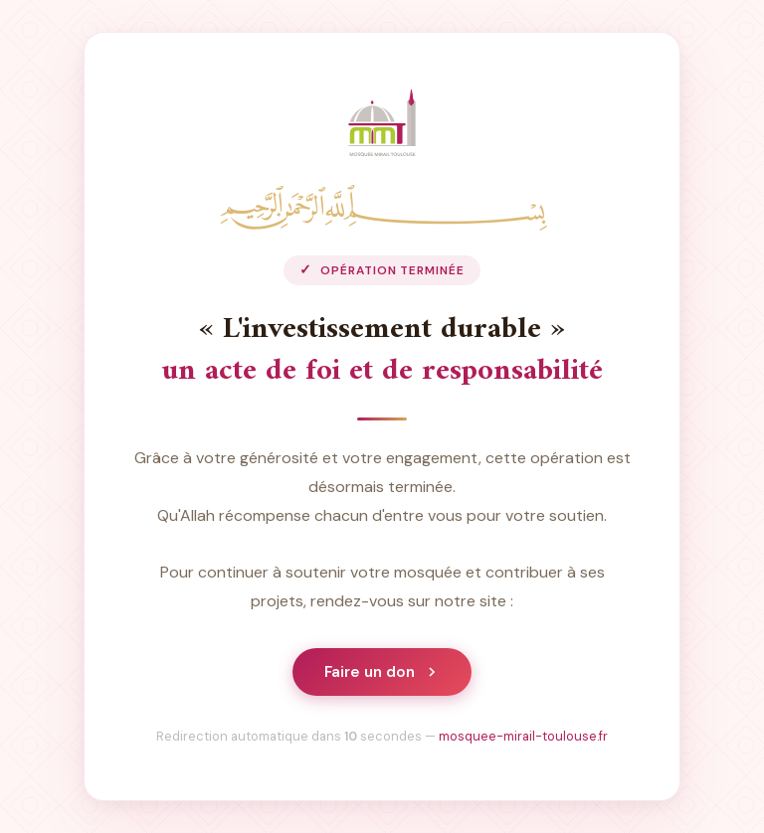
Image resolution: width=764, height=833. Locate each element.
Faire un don (382, 672)
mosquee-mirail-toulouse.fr (523, 736)
